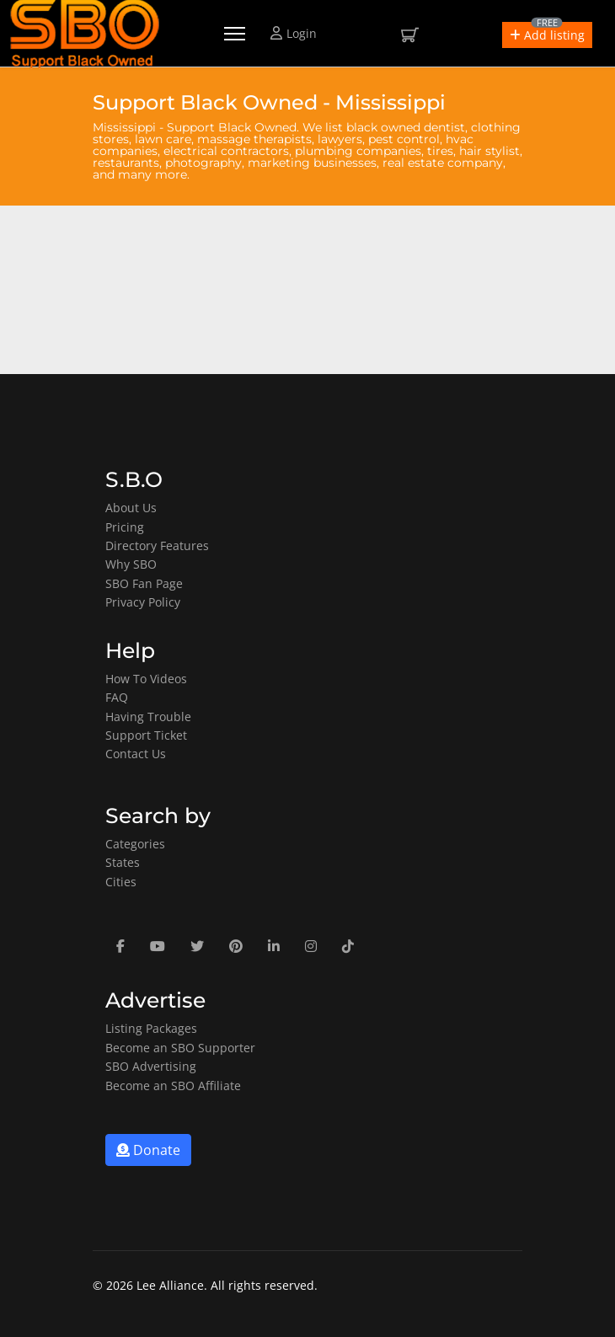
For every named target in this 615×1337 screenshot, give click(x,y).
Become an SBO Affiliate (173, 1086)
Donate (148, 1150)
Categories (135, 844)
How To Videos (146, 679)
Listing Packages (151, 1028)
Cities (120, 882)
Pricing (124, 527)
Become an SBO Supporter (180, 1048)
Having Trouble (148, 717)
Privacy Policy (142, 602)
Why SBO (131, 564)
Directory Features (157, 545)
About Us (131, 508)
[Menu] (234, 34)
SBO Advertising (150, 1066)
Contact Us (135, 754)
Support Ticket (146, 735)
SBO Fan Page (144, 583)
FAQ (116, 697)
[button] (547, 35)
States (122, 862)
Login (293, 33)
